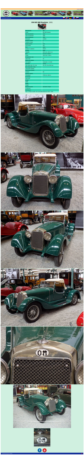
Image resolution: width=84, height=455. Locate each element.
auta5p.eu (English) (80, 9)
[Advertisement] (42, 4)
